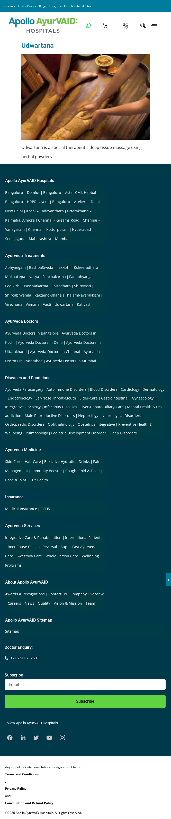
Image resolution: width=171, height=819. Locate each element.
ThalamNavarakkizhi (82, 295)
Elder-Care (88, 398)
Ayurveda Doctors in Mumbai (71, 360)
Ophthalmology (61, 424)
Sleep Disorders (123, 433)
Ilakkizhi (63, 267)
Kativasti (84, 304)
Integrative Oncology (23, 406)
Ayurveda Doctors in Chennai (55, 351)
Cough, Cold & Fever (82, 470)
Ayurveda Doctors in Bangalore (31, 333)
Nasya (34, 276)
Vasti (47, 304)
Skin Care (13, 461)
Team (90, 603)
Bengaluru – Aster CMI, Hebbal (69, 192)
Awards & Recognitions (25, 594)
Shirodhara (61, 285)
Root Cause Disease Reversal (33, 546)
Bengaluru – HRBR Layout (27, 201)
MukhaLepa (15, 276)
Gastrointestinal (115, 398)
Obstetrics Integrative (96, 424)
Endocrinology (20, 398)
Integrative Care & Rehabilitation (71, 6)
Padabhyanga (81, 276)
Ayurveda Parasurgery (24, 389)
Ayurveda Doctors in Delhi (40, 342)
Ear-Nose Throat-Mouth (55, 398)
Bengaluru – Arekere (69, 201)
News (30, 603)
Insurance (9, 6)
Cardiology (130, 389)
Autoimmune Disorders (67, 389)
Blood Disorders (104, 389)
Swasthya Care (30, 556)
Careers (15, 603)
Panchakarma (54, 276)
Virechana (13, 304)
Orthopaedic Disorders (24, 424)
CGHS (45, 508)
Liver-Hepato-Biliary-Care (102, 406)
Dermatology (153, 389)
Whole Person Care (62, 556)
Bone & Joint (15, 480)
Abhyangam (15, 267)
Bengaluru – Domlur (22, 192)
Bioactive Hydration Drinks (67, 461)
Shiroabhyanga (18, 295)
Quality (44, 603)
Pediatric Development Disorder (78, 433)
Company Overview (87, 594)
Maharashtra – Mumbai (49, 238)
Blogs (42, 6)
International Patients (83, 537)
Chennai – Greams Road (58, 220)
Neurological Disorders (121, 415)
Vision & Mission (68, 603)
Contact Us (58, 594)
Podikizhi (13, 285)
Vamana (33, 304)
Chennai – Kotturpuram (48, 229)
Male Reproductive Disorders (50, 415)
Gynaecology (143, 398)
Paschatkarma (36, 285)
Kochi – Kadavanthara (45, 210)
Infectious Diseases (60, 406)
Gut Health (39, 480)
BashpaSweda (41, 267)
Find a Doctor (27, 6)
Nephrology (88, 415)
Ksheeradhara (86, 267)
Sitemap (12, 631)
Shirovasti (82, 285)
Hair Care (33, 461)
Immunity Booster (46, 470)
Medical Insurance (21, 508)
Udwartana (37, 45)
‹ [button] (168, 579)
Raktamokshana (48, 295)
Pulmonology (37, 433)
